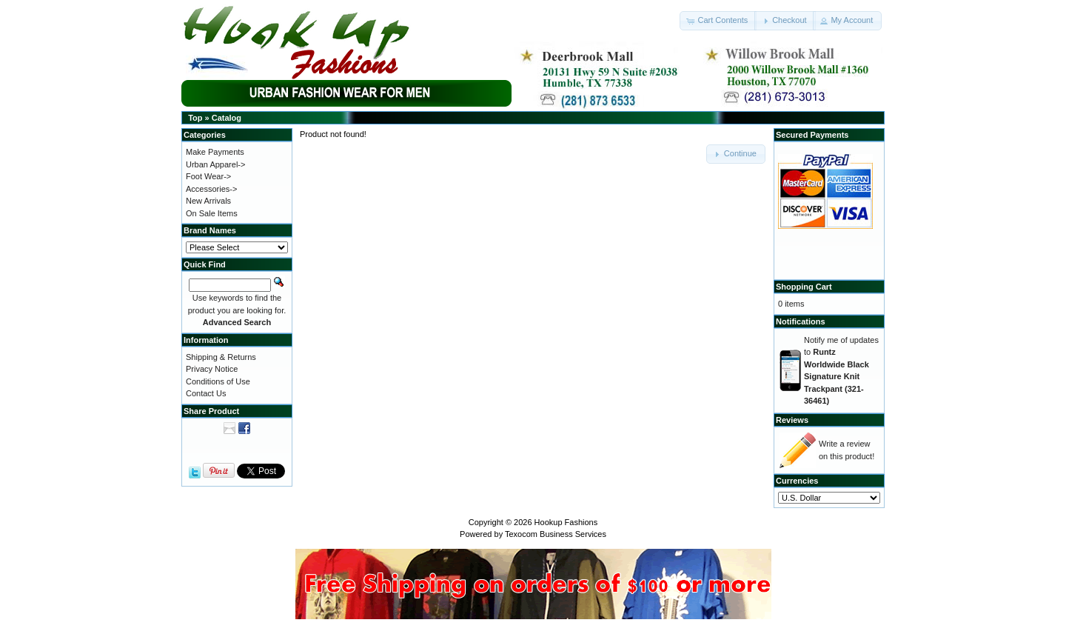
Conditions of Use (218, 381)
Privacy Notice (212, 368)
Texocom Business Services (555, 534)
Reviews (792, 420)
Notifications (800, 321)
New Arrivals (208, 200)
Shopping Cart (804, 286)
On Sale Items (212, 213)
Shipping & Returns (221, 357)
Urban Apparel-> (215, 164)
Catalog (226, 117)
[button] (718, 20)
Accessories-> (211, 188)
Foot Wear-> (208, 176)
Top (195, 117)
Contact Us (206, 393)
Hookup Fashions (566, 522)
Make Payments (215, 151)
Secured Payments (812, 134)
